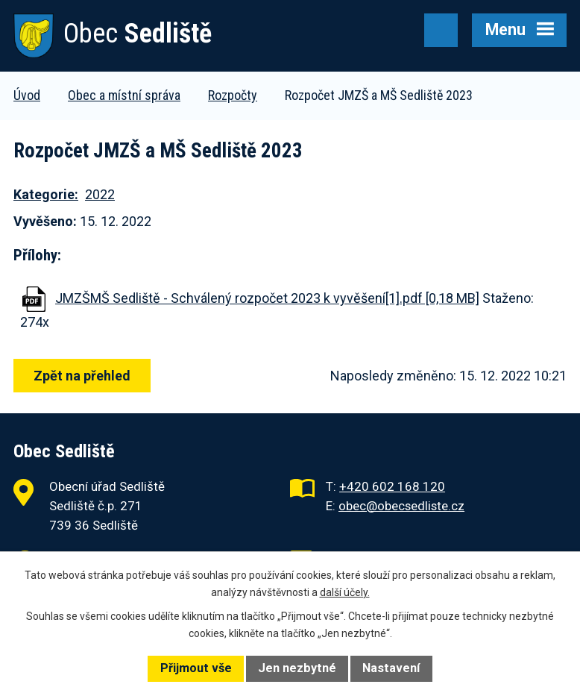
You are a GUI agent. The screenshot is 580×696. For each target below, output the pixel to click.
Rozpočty (232, 95)
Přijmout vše (196, 668)
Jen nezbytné (297, 668)
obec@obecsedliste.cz (401, 505)
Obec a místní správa (124, 95)
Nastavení (391, 668)
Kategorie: (45, 194)
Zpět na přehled (82, 375)
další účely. (345, 592)
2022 (100, 194)
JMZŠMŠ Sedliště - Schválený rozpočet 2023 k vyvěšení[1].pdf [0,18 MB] (267, 298)
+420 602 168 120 (392, 486)
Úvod (26, 95)
